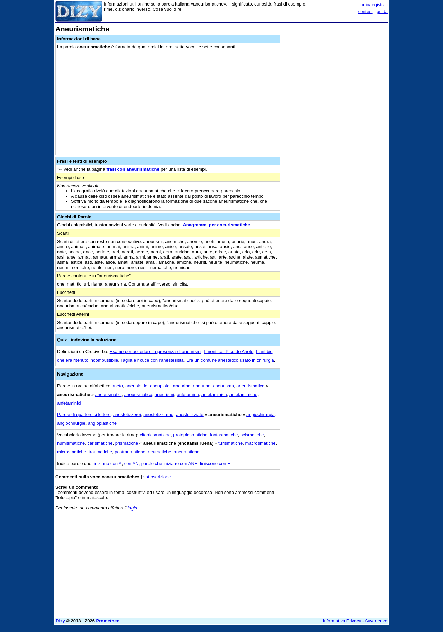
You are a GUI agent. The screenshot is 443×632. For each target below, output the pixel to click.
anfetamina (188, 394)
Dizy (60, 620)
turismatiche (230, 443)
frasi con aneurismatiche (132, 169)
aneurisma (223, 385)
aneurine (202, 385)
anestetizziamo (158, 414)
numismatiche (71, 443)
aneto (117, 385)
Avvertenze (376, 620)
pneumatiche (186, 451)
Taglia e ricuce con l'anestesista (151, 360)
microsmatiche (71, 451)
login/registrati (374, 4)
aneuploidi (160, 385)
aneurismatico (138, 394)
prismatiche (126, 443)
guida (382, 11)
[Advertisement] (336, 129)
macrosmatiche (260, 443)
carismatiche (99, 443)
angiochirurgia (260, 414)
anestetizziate (190, 414)
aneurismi (164, 394)
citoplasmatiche (155, 434)
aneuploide (136, 385)
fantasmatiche (224, 434)
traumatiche (100, 451)
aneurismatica (250, 385)
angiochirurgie (71, 423)
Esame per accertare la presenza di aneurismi (155, 351)
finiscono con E (215, 463)
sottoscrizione (157, 476)
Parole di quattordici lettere (84, 414)
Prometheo (108, 620)
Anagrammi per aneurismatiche (216, 224)
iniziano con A (107, 463)
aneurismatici (108, 394)
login (132, 508)
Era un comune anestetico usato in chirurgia (230, 360)
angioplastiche (102, 423)
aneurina (182, 385)
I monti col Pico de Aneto (228, 351)
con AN (131, 463)
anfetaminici (69, 403)
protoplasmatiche (190, 434)
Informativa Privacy (342, 620)
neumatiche (159, 451)
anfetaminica (214, 394)
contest (365, 11)
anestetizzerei (127, 414)
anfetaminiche (243, 394)
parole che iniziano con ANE (169, 463)
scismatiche (252, 434)
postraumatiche (130, 451)
